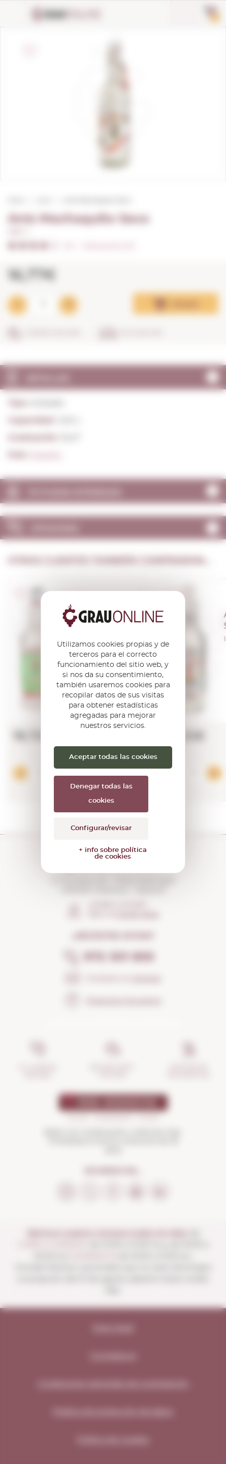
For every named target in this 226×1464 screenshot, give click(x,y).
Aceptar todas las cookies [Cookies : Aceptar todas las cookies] (113, 757)
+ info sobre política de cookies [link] (113, 853)
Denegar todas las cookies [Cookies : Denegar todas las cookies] (101, 793)
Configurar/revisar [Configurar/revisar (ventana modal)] (101, 828)
